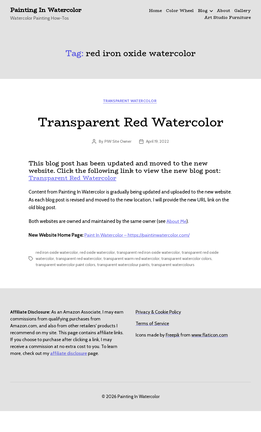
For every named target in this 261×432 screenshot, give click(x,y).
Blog (202, 10)
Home (155, 10)
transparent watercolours (177, 285)
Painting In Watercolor (48, 10)
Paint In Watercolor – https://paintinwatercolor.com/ (138, 256)
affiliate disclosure (68, 374)
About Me (176, 242)
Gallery (242, 10)
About (223, 10)
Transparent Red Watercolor (130, 131)
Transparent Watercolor (130, 102)
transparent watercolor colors (191, 279)
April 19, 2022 (158, 162)
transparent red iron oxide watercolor (153, 273)
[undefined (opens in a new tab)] (172, 356)
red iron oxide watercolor (58, 273)
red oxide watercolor (100, 273)
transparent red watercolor (80, 279)
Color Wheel (180, 10)
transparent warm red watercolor (135, 279)
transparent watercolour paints (126, 285)
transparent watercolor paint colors (67, 285)
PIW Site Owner (117, 162)
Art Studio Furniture (227, 17)
